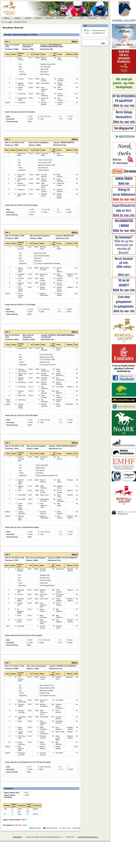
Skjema (17, 18)
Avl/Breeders (60, 18)
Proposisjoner (92, 18)
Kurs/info (28, 18)
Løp (87, 33)
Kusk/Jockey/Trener (99, 30)
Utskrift (77, 828)
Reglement (38, 18)
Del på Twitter (36, 828)
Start (10, 22)
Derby (71, 18)
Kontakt (103, 18)
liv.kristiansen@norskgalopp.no (88, 837)
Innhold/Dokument (99, 33)
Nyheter (6, 18)
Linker (82, 18)
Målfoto (75, 41)
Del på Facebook (51, 828)
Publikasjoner (49, 18)
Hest (87, 30)
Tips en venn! (66, 828)
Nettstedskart (17, 837)
